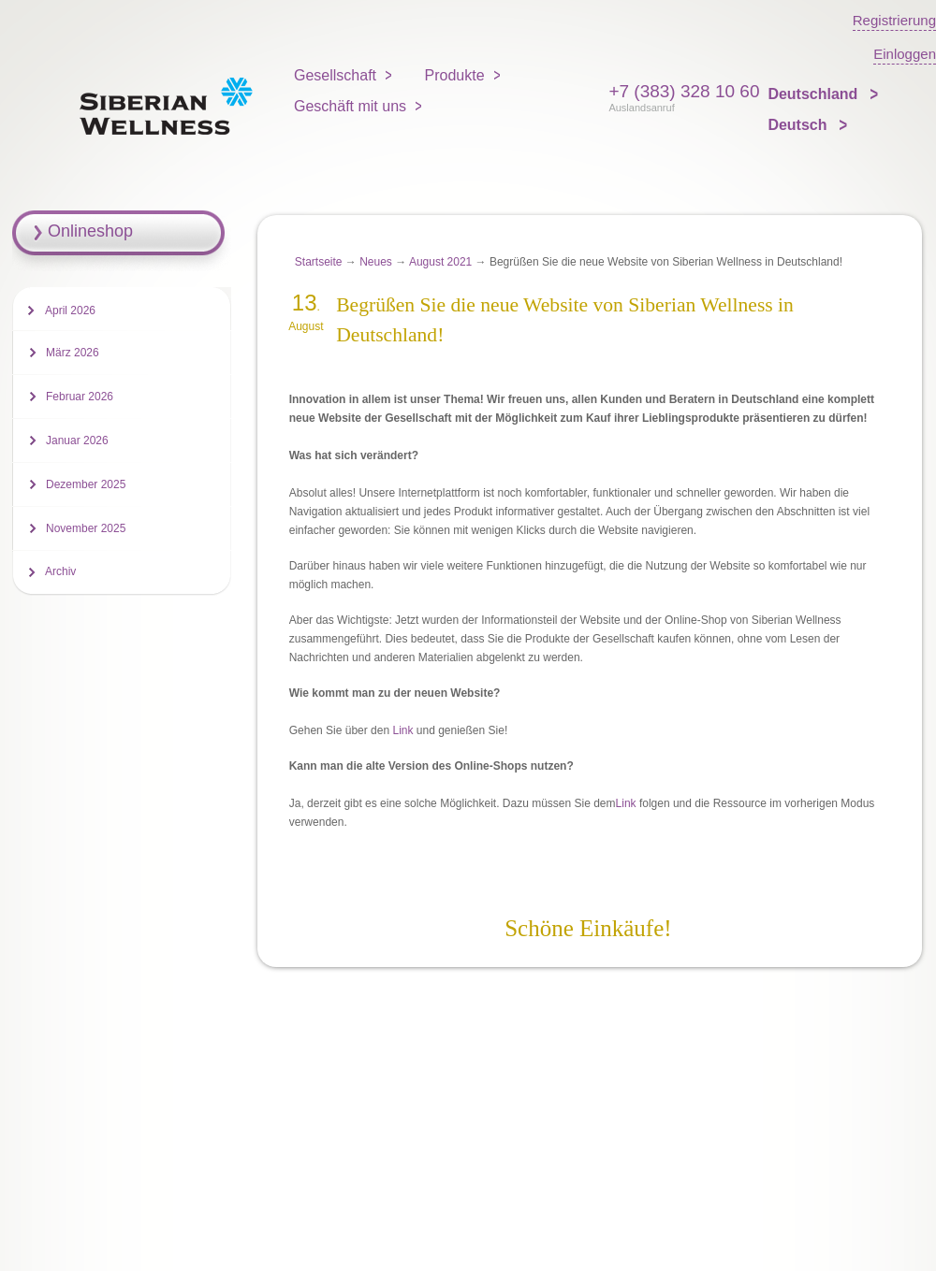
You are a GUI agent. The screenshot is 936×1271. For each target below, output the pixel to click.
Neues (375, 261)
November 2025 (85, 528)
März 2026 (72, 352)
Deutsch (799, 125)
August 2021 (440, 261)
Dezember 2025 (85, 484)
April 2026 (70, 310)
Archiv (60, 571)
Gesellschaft (335, 75)
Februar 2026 (79, 396)
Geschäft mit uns (350, 106)
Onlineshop (90, 231)
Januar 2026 (77, 440)
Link (402, 730)
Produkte (455, 75)
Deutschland (814, 94)
